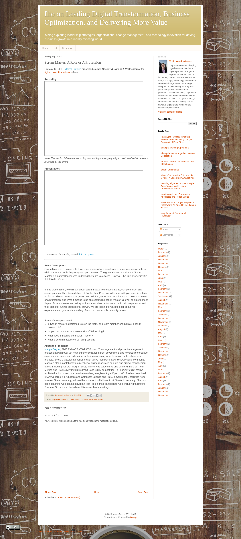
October (162, 267)
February (162, 252)
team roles (98, 399)
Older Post (143, 492)
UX (55, 48)
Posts (164, 229)
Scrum (77, 399)
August (161, 300)
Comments (166, 235)
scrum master (87, 399)
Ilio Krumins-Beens (63, 395)
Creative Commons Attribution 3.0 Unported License (59, 531)
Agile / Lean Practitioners (58, 72)
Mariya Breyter (73, 69)
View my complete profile (170, 112)
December (163, 259)
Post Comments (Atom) (69, 497)
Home (45, 48)
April (160, 285)
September (163, 296)
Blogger (134, 517)
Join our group (86, 254)
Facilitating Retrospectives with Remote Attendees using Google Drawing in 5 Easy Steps (176, 139)
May (160, 281)
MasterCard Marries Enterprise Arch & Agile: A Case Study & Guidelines (178, 176)
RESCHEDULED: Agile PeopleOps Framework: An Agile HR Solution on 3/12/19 (178, 205)
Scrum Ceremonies (170, 169)
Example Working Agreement (175, 147)
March (161, 248)
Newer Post (50, 492)
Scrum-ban (67, 48)
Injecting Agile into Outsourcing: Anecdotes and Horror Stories (176, 195)
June (160, 278)
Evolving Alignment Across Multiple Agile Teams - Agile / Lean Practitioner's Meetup (177, 186)
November (163, 263)
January (162, 256)
